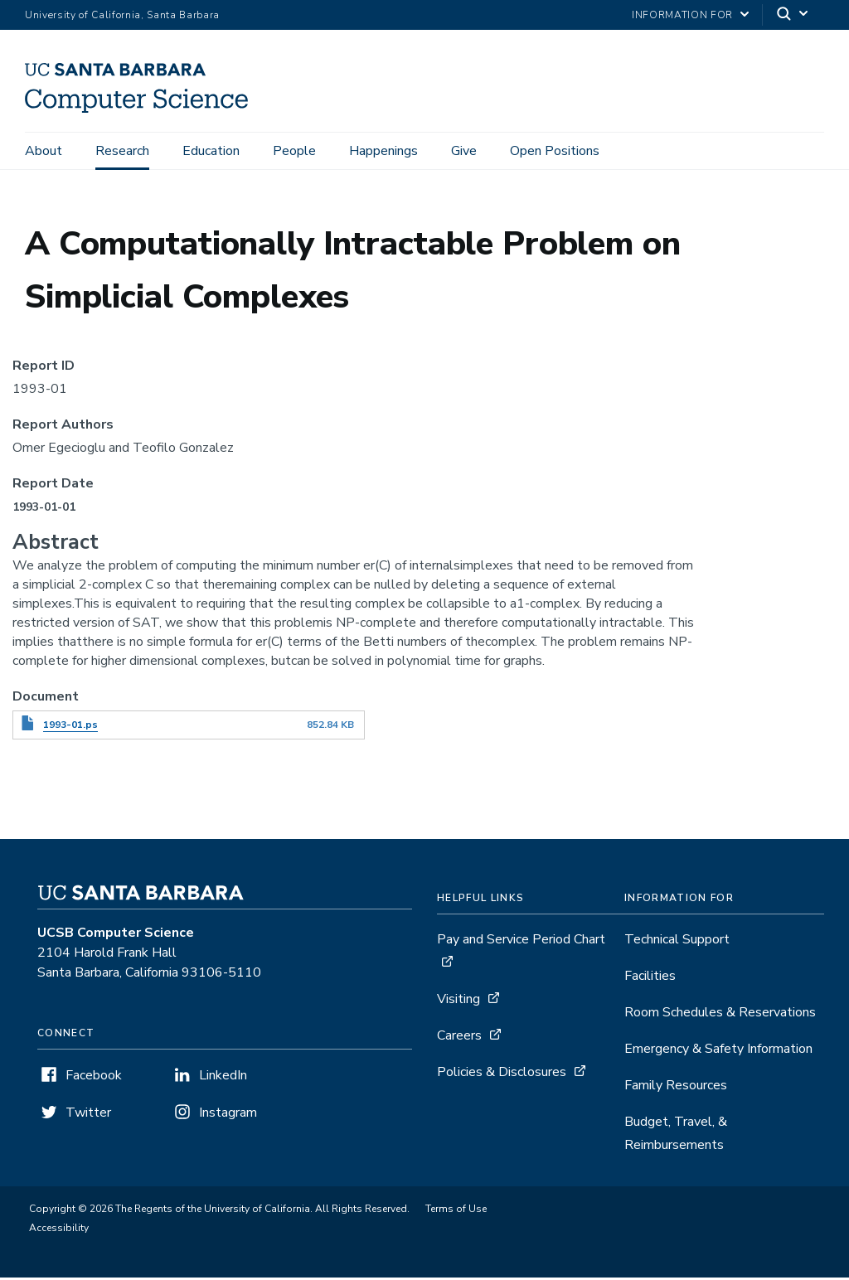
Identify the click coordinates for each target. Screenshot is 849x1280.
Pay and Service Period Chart (521, 942)
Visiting (458, 1001)
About (43, 151)
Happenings (383, 151)
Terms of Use (456, 1211)
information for (682, 15)
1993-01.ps (70, 727)
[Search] (793, 15)
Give (464, 151)
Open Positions (554, 151)
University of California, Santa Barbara (122, 15)
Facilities (650, 978)
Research (122, 151)
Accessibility (59, 1230)
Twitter (88, 1115)
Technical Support (677, 942)
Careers (459, 1038)
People (294, 151)
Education (211, 151)
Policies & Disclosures (501, 1074)
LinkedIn (223, 1078)
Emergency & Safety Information (718, 1051)
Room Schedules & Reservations (720, 1015)
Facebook (93, 1078)
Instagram (228, 1115)
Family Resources (675, 1088)
